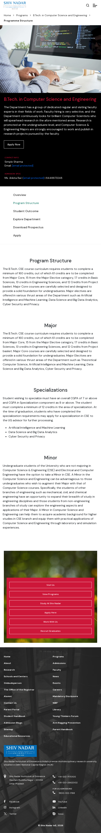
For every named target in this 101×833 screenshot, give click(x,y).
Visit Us (50, 585)
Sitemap (8, 729)
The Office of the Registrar (19, 689)
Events (57, 683)
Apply (17, 235)
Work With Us (50, 621)
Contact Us (10, 702)
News (56, 676)
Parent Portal (11, 709)
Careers (57, 689)
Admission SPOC (13, 174)
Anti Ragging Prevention (67, 722)
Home (7, 15)
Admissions (59, 663)
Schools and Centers (16, 676)
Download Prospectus (28, 227)
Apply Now (13, 144)
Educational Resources (17, 736)
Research (9, 669)
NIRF (55, 702)
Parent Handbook (63, 729)
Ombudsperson (13, 683)
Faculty (57, 669)
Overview (19, 195)
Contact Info (12, 157)
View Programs (50, 594)
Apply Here (50, 612)
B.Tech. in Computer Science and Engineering (60, 15)
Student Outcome (25, 211)
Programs (22, 15)
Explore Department (26, 219)
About (7, 663)
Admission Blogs (13, 722)
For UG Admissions (62, 789)
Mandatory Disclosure (65, 696)
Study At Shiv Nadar (50, 603)
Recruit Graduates (51, 631)
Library (57, 709)
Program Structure (26, 203)
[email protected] (22, 165)
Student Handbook (14, 716)
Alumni (8, 696)
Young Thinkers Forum (65, 716)
